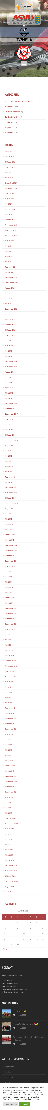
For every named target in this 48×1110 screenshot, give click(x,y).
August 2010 (9, 797)
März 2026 (9, 151)
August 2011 (9, 734)
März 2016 (9, 472)
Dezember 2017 (11, 403)
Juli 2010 (8, 802)
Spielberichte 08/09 (12, 112)
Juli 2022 (8, 293)
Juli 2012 (8, 687)
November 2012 (11, 666)
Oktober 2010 (10, 787)
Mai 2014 (8, 582)
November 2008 (11, 871)
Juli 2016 (8, 451)
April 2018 (9, 388)
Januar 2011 (9, 771)
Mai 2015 (8, 519)
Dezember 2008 (11, 865)
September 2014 (11, 561)
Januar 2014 (9, 603)
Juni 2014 (8, 577)
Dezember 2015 (11, 487)
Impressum (9, 1066)
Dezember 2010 (11, 776)
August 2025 (9, 167)
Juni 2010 (8, 808)
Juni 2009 (8, 839)
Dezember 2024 (11, 183)
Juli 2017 (8, 424)
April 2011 (9, 755)
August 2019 (9, 346)
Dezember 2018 (11, 361)
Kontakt (8, 1072)
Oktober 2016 (10, 435)
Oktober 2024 (10, 193)
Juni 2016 (8, 456)
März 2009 (9, 855)
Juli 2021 (8, 314)
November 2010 (11, 781)
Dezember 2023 (11, 219)
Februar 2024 (10, 209)
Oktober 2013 (10, 619)
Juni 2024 (8, 204)
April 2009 (9, 850)
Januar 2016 (9, 482)
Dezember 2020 (11, 325)
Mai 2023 (8, 251)
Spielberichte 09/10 (12, 117)
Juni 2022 (8, 298)
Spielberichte (10, 106)
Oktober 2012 (10, 671)
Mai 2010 (8, 813)
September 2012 (11, 676)
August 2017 (9, 419)
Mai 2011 (8, 750)
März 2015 (9, 529)
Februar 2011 (10, 766)
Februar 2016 (10, 477)
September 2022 (11, 283)
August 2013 (9, 629)
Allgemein (9, 127)
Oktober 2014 (10, 556)
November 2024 (11, 188)
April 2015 (9, 524)
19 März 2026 (21, 1015)
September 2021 (11, 309)
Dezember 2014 (11, 545)
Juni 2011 (8, 745)
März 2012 (9, 703)
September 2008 (11, 881)
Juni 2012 (8, 692)
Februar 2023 (10, 267)
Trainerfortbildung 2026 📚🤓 (25, 1024)
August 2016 (9, 445)
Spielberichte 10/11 (12, 122)
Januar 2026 (9, 156)
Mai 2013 (8, 640)
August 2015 (9, 508)
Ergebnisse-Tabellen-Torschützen (17, 101)
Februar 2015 (10, 535)
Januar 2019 (9, 356)
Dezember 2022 (11, 277)
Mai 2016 (8, 461)
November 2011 (11, 718)
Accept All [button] (24, 1104)
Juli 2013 (8, 634)
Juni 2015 (8, 514)
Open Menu (24, 63)
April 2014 (9, 587)
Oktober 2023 (10, 230)
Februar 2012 (10, 708)
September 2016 (11, 440)
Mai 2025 (8, 172)
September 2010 (11, 792)
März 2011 (9, 760)
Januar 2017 (9, 430)
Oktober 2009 (10, 818)
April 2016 (9, 466)
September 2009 (11, 823)
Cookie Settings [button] (11, 1104)
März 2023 (9, 261)
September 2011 (11, 729)
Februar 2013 (10, 650)
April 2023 (9, 256)
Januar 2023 (9, 272)
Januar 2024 (9, 214)
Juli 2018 (8, 377)
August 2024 (9, 198)
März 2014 (9, 592)
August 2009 (9, 829)
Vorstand (8, 1082)
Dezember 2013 (11, 608)
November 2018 (11, 367)
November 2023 (11, 225)
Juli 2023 (8, 246)
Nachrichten (9, 133)
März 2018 (9, 393)
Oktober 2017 (10, 409)
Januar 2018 (9, 398)
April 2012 (9, 697)
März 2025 (9, 177)
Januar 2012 (9, 713)
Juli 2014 (8, 571)
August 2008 (9, 886)
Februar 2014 (10, 598)
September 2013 (11, 624)
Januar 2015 (9, 540)
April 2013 (9, 645)
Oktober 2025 (10, 162)
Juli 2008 (8, 892)
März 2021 (9, 319)
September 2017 (11, 414)
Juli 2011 (8, 739)
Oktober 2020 (10, 330)
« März (4, 949)
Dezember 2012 (11, 661)
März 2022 (9, 304)
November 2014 (11, 550)
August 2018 (9, 372)
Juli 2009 (8, 834)
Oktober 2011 (10, 724)
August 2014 (9, 566)
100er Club (9, 1077)
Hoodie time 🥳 (19, 1011)
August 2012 (9, 682)
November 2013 (11, 613)
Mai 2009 (8, 844)
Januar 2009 (9, 860)
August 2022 (9, 288)
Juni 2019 (8, 351)
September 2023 (11, 235)
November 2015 (11, 493)
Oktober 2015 (10, 498)
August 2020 (9, 335)
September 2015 (11, 503)
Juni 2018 (8, 382)
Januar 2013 (9, 655)
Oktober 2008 (10, 876)
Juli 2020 (8, 340)
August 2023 (9, 240)
